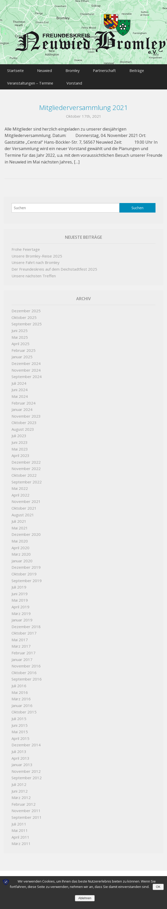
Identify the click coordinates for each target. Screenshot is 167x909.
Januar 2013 (22, 762)
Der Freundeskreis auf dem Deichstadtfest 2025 (54, 266)
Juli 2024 (19, 380)
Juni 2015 (20, 723)
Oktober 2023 (24, 420)
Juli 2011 (19, 821)
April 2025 (20, 341)
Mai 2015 (20, 729)
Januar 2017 (22, 657)
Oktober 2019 (24, 571)
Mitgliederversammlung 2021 (83, 105)
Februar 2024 (24, 400)
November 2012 (26, 769)
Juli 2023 (19, 433)
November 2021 (26, 499)
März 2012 (21, 795)
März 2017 (21, 644)
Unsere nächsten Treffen (34, 273)
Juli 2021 (19, 518)
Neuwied (47, 70)
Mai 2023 (20, 446)
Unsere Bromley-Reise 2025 (37, 253)
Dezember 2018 (26, 624)
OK (158, 887)
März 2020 (21, 551)
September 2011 (27, 815)
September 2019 (27, 578)
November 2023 (26, 413)
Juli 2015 (19, 716)
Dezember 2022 (26, 459)
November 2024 (26, 367)
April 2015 (20, 736)
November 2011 (26, 808)
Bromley (77, 70)
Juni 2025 (20, 328)
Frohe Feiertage (26, 247)
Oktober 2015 (24, 709)
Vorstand (77, 81)
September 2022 (27, 479)
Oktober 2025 (24, 315)
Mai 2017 (20, 637)
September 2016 (27, 677)
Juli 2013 (19, 749)
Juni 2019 (20, 591)
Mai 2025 (20, 334)
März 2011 (21, 841)
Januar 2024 (22, 407)
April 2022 (20, 492)
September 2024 (27, 374)
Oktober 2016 (24, 670)
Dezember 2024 (26, 361)
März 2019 (21, 611)
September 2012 (27, 775)
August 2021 (23, 512)
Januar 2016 (22, 703)
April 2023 (20, 453)
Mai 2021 (20, 525)
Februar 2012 (24, 801)
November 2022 (26, 466)
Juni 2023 (20, 440)
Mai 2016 (20, 690)
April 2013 (20, 755)
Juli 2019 (19, 584)
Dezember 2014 (26, 742)
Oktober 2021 (24, 505)
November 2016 (26, 663)
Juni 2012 (20, 788)
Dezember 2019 (26, 564)
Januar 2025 (22, 354)
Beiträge (145, 70)
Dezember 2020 (26, 532)
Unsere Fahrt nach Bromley (36, 260)
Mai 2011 (20, 828)
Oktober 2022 (24, 472)
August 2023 (23, 426)
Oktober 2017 (24, 630)
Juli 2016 (19, 683)
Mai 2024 (20, 394)
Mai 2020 (20, 538)
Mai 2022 (20, 486)
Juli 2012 (19, 782)
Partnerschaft (110, 70)
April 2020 (20, 545)
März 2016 (21, 696)
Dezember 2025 (26, 308)
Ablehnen (84, 898)
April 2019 (20, 604)
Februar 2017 (24, 650)
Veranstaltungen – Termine (31, 81)
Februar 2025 (24, 348)
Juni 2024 (20, 387)
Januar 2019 (22, 617)
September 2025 (27, 321)
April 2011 (20, 834)
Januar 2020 (22, 558)
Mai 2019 (20, 597)
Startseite (16, 70)
